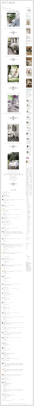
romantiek (29, 185)
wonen (27, 193)
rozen (31, 185)
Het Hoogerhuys (5, 331)
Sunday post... (30, 116)
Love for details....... (29, 210)
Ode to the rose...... (28, 221)
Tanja (4, 362)
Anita (4, 204)
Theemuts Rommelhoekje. (6, 258)
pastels (29, 184)
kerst (28, 177)
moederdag (31, 181)
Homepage (14, 399)
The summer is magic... (30, 127)
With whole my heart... (30, 133)
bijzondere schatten (29, 168)
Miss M (4, 243)
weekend (31, 192)
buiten (31, 170)
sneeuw (29, 187)
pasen (26, 184)
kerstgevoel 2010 (29, 178)
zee (31, 194)
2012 (27, 202)
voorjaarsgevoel (28, 191)
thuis (26, 188)
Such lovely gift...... (28, 219)
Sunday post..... (30, 104)
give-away (31, 173)
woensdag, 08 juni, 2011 (6, 196)
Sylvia (4, 306)
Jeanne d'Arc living (6, 192)
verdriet (27, 189)
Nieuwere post (4, 399)
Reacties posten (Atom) (8, 400)
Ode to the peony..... (28, 227)
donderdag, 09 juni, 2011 (6, 366)
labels (26, 180)
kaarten (27, 177)
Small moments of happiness (29, 216)
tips (29, 188)
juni (27, 209)
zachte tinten (29, 194)
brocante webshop (28, 170)
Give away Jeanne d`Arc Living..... (30, 139)
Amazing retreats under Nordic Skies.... (29, 212)
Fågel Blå (4, 381)
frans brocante (30, 172)
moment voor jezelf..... (29, 183)
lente (31, 180)
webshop (10, 192)
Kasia (4, 342)
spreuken (31, 187)
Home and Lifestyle (5, 292)
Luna (26, 181)
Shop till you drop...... (28, 225)
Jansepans (4, 213)
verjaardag (31, 189)
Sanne (4, 275)
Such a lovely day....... (28, 213)
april (28, 229)
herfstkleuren (27, 175)
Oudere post (22, 399)
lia (3, 198)
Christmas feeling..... (30, 145)
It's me (4, 283)
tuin (31, 188)
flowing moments (5, 287)
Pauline (4, 368)
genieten (27, 173)
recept (27, 185)
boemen (31, 169)
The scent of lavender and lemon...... (29, 218)
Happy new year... (30, 151)
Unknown (4, 251)
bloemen (27, 169)
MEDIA (28, 181)
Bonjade (8, 3)
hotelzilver (31, 175)
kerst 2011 (31, 177)
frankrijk (27, 172)
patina (31, 184)
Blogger (24, 403)
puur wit (4, 393)
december (28, 204)
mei (27, 228)
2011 (27, 203)
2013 (27, 201)
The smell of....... (28, 222)
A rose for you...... (28, 215)
